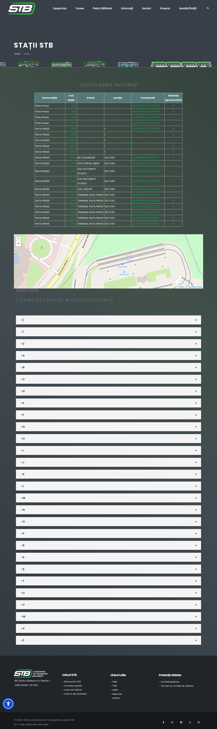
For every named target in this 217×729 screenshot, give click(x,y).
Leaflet (181, 284)
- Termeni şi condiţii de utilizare (176, 682)
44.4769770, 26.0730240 (146, 187)
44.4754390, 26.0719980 (146, 111)
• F (22, 412)
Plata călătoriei (102, 8)
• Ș (22, 566)
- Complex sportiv (72, 682)
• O (23, 519)
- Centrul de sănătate (74, 690)
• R (22, 542)
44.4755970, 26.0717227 (145, 209)
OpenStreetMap (195, 284)
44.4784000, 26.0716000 (146, 128)
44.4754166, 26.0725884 (146, 198)
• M (23, 495)
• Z (22, 637)
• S (22, 554)
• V (22, 602)
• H (23, 435)
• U (22, 590)
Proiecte (165, 8)
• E (22, 400)
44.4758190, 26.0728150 (145, 215)
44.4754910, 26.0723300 (146, 116)
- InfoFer (115, 695)
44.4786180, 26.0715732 (145, 156)
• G (23, 424)
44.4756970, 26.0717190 (145, 220)
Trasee (79, 8)
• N (23, 507)
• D (23, 388)
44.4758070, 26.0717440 (146, 105)
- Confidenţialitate (169, 678)
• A (23, 352)
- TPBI (114, 682)
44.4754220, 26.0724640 (146, 122)
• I (22, 447)
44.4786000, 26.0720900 (146, 169)
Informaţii (127, 8)
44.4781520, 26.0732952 (146, 161)
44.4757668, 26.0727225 (146, 204)
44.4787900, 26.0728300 (146, 179)
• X (22, 625)
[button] (18, 235)
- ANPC (115, 686)
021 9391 (33, 682)
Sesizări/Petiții (187, 8)
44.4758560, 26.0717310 (145, 192)
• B (22, 364)
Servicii (146, 8)
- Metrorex (116, 691)
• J (22, 459)
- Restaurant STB (71, 678)
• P (22, 530)
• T (22, 578)
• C (23, 376)
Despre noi (59, 8)
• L (22, 483)
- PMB (114, 678)
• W (23, 613)
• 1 (22, 329)
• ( (22, 317)
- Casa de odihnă (72, 686)
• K (22, 471)
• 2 (22, 341)
